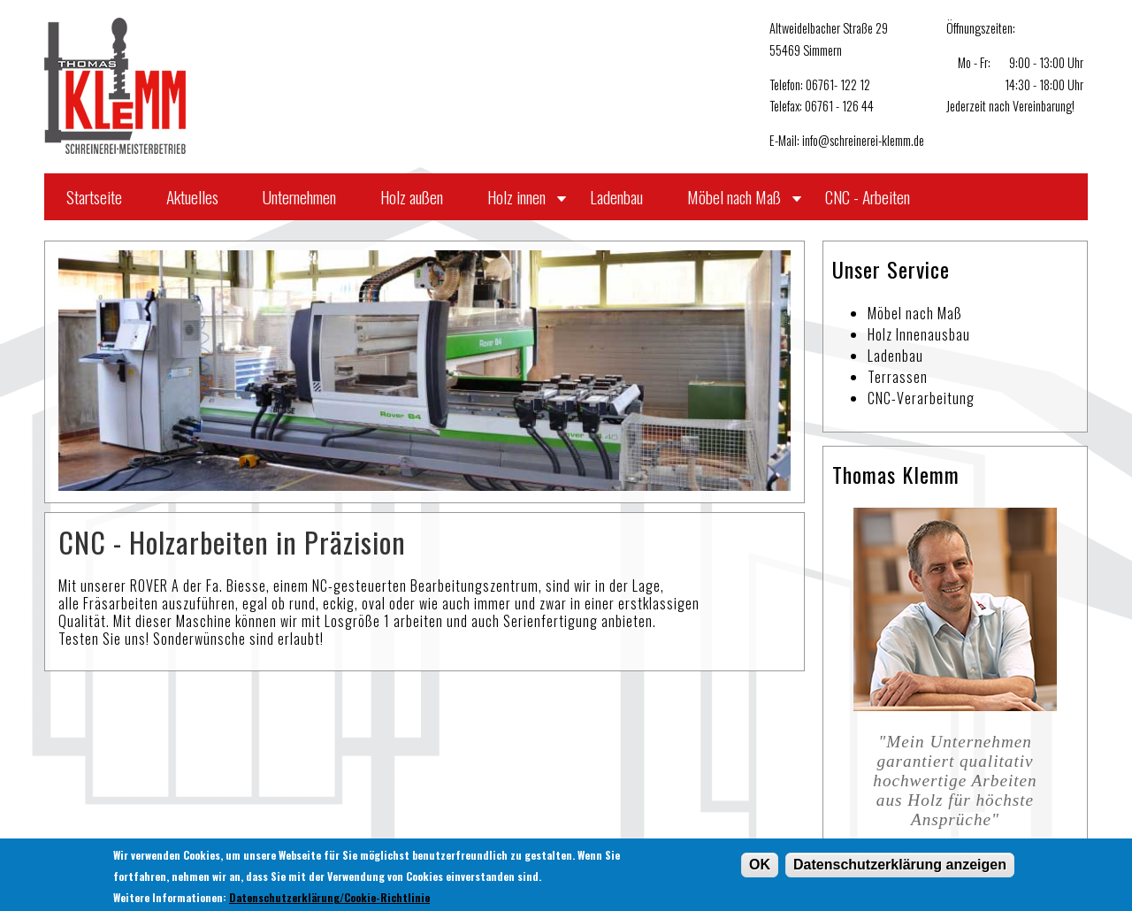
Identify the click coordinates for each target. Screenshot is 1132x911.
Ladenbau (616, 197)
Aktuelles (192, 197)
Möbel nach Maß (734, 197)
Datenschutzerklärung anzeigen (899, 866)
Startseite (94, 197)
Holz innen (516, 197)
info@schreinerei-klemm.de (863, 140)
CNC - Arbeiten (867, 197)
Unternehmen (299, 197)
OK (759, 866)
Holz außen (411, 197)
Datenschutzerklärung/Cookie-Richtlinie (329, 899)
